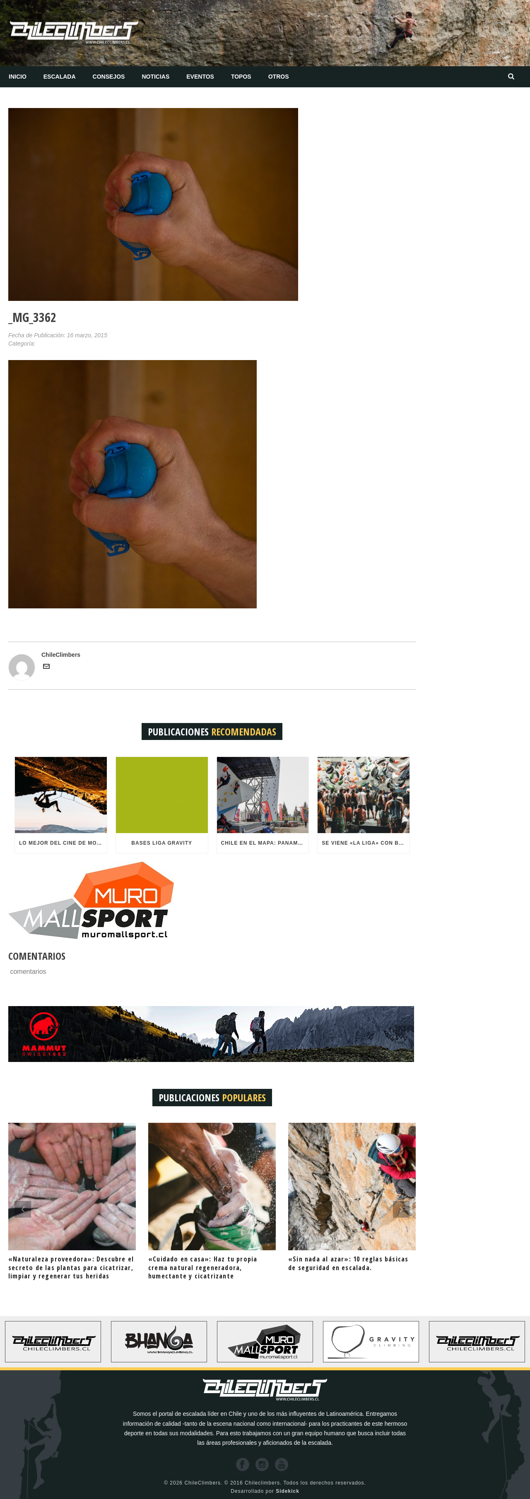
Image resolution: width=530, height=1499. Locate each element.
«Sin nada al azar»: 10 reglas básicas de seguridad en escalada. (348, 1263)
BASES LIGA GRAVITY (161, 843)
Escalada (59, 76)
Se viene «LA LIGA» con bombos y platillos (366, 843)
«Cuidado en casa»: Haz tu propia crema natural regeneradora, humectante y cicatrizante (202, 1267)
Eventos (200, 76)
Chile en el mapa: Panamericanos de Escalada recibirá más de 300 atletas (265, 843)
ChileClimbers (60, 654)
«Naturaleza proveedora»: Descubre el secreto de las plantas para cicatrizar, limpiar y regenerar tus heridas (71, 1267)
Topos (241, 76)
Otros (278, 76)
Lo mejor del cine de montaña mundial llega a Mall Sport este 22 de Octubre (63, 843)
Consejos (109, 76)
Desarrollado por (265, 1491)
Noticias (155, 76)
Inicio (17, 76)
